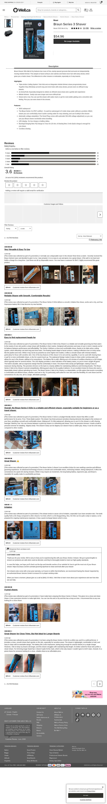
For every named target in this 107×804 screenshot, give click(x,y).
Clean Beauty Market (56, 740)
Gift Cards (40, 704)
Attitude (6, 747)
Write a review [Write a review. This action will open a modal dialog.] (95, 28)
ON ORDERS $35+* (14, 2)
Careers (39, 725)
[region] (85, 793)
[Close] (102, 787)
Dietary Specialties (55, 750)
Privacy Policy (91, 791)
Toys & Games (54, 742)
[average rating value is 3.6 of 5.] (78, 28)
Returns (39, 717)
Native (6, 740)
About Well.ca (58, 702)
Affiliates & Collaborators (58, 705)
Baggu (6, 742)
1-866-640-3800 (20, 755)
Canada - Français (12, 704)
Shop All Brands (32, 750)
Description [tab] (53, 66)
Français (40, 2)
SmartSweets (31, 747)
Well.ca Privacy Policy (61, 712)
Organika (7, 750)
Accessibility (41, 723)
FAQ (38, 712)
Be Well (57, 720)
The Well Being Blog (60, 717)
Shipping (39, 715)
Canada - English (11, 701)
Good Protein (31, 740)
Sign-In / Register (90, 2)
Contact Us (40, 702)
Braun (56, 20)
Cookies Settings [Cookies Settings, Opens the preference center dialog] (85, 800)
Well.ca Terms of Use (61, 715)
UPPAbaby (30, 745)
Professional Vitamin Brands (58, 745)
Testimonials (58, 709)
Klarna (39, 720)
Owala (6, 745)
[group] (8, 23)
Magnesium (53, 747)
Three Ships (31, 742)
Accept (85, 795)
